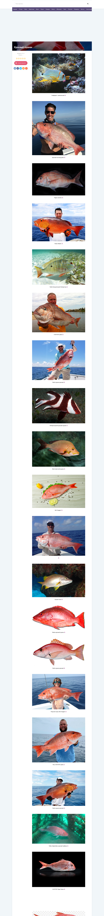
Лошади (48, 9)
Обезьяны (59, 9)
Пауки (42, 9)
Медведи (76, 9)
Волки (53, 9)
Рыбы (25, 9)
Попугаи (70, 9)
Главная (15, 9)
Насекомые (89, 9)
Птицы (20, 9)
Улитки (82, 9)
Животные (31, 9)
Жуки (37, 9)
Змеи (64, 9)
